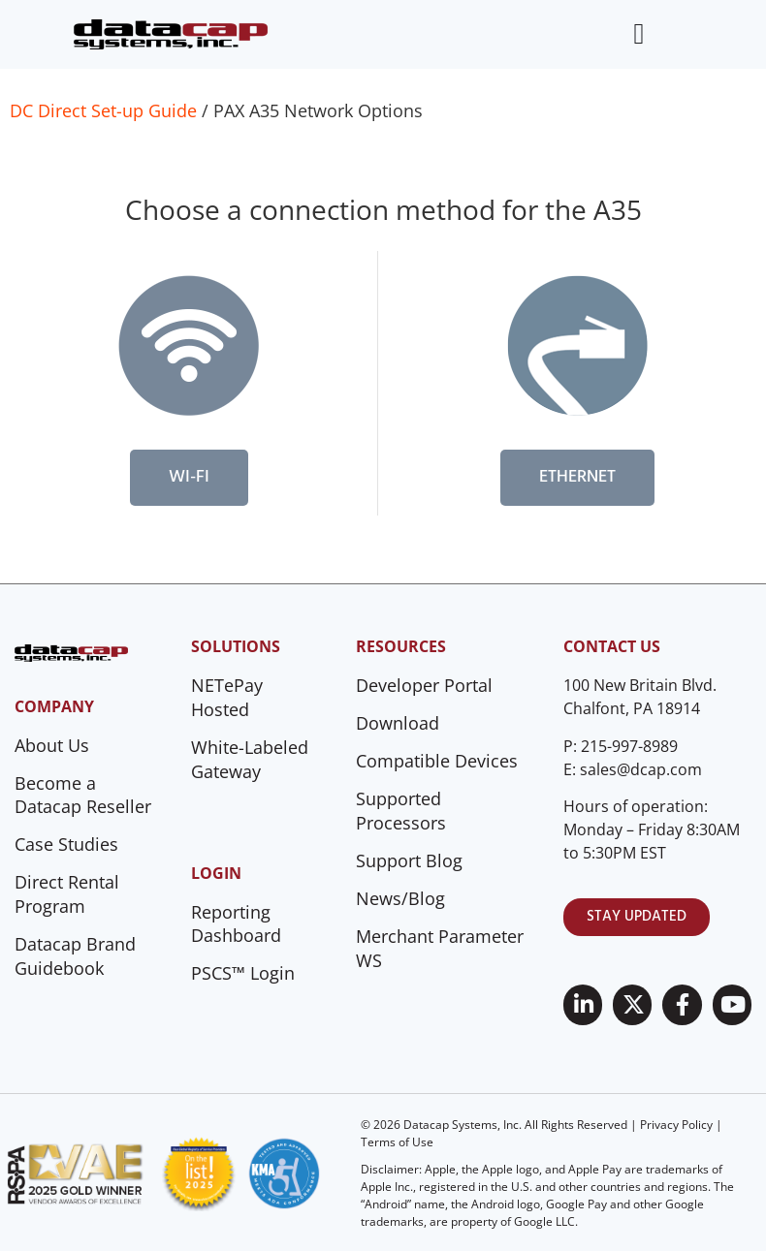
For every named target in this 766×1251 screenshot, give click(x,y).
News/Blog (400, 898)
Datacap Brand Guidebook (75, 956)
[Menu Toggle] (638, 33)
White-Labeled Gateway (249, 759)
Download (397, 723)
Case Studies (66, 844)
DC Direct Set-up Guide (103, 110)
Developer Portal (424, 685)
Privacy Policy (676, 1124)
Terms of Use (397, 1142)
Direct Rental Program (67, 894)
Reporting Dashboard (236, 924)
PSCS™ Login (243, 973)
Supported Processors (401, 810)
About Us (52, 745)
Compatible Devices (437, 760)
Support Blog (409, 860)
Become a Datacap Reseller (83, 795)
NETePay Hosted (227, 697)
